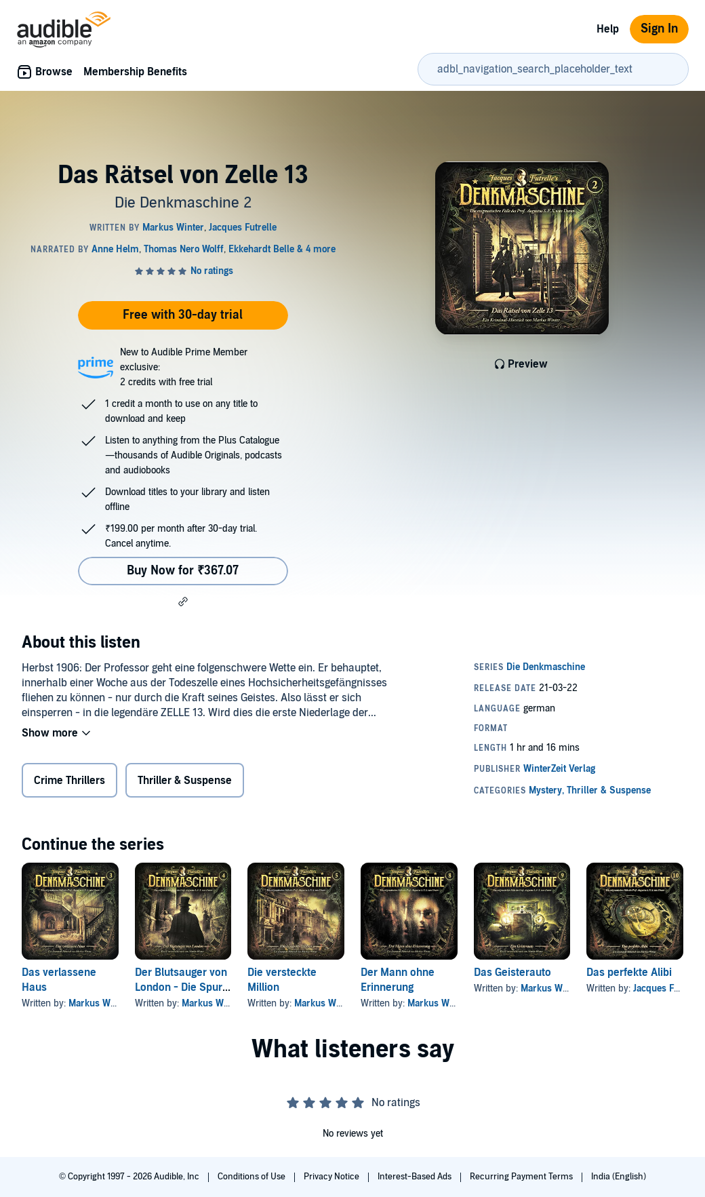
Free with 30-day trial (183, 315)
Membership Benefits (135, 72)
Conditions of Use (252, 1176)
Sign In (659, 29)
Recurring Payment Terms (522, 1176)
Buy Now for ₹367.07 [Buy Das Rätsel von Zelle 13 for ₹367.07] (183, 571)
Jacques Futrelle (667, 988)
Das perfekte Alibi (629, 972)
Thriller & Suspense (185, 780)
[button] (183, 601)
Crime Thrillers (69, 780)
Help (608, 29)
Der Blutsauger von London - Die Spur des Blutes (181, 987)
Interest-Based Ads (416, 1176)
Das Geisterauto (512, 972)
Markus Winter (99, 1003)
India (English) (618, 1176)
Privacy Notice (332, 1176)
